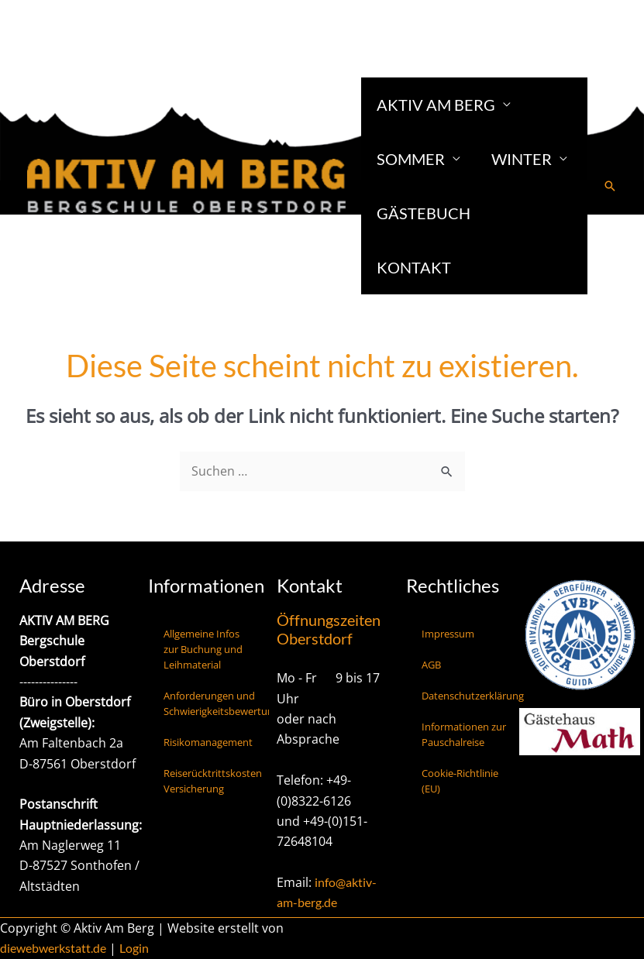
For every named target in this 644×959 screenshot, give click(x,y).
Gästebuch (423, 213)
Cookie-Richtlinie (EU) (460, 781)
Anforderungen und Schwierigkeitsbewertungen (216, 703)
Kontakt (414, 267)
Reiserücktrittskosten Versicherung (213, 781)
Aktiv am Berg (436, 104)
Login (134, 947)
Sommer (411, 159)
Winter (521, 159)
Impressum (448, 634)
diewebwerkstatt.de (53, 947)
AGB (431, 665)
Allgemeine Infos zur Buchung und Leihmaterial (203, 649)
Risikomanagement (208, 742)
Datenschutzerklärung (473, 696)
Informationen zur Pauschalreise (464, 734)
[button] (610, 186)
